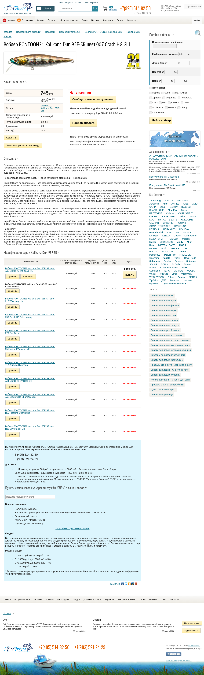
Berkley (174, 207)
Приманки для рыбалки (28, 32)
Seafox (167, 261)
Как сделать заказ (126, 599)
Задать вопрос (191, 630)
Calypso (170, 213)
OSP (186, 102)
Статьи (120, 20)
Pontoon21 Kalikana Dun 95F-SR (50, 108)
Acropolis (154, 203)
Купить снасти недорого (163, 389)
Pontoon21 (186, 97)
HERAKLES (181, 92)
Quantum (154, 258)
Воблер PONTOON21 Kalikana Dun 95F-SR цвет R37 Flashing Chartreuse (30, 411)
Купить (129, 274)
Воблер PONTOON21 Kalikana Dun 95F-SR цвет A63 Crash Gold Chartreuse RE (30, 395)
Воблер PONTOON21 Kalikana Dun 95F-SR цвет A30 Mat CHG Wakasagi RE (30, 269)
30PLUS (168, 200)
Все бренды (159, 87)
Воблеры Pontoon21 (69, 32)
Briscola (185, 210)
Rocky (177, 258)
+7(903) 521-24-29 (90, 647)
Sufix (184, 267)
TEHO (167, 270)
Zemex (181, 277)
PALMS (153, 251)
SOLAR (153, 264)
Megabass (170, 97)
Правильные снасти (161, 365)
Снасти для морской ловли (165, 330)
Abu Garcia (182, 200)
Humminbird (156, 232)
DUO (154, 102)
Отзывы (38, 599)
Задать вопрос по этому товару (23, 145)
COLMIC (153, 216)
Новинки (11, 20)
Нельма (188, 280)
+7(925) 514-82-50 (135, 8)
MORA (182, 245)
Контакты (131, 20)
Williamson (158, 107)
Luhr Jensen (158, 112)
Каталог (8, 32)
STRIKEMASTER (169, 267)
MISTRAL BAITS (166, 245)
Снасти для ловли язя (162, 295)
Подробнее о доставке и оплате (72, 528)
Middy (179, 242)
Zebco (171, 277)
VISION (164, 274)
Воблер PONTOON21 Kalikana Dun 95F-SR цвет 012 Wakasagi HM (30, 299)
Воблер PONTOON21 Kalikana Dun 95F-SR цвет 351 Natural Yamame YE (30, 347)
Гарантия (52, 20)
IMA (164, 102)
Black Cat (186, 207)
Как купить (108, 20)
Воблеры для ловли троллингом (168, 355)
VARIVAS (178, 270)
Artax (186, 203)
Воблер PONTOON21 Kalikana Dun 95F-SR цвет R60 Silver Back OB (30, 427)
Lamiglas (154, 235)
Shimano (191, 261)
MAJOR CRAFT (157, 239)
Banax (163, 207)
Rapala (156, 92)
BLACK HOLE (156, 210)
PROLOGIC (185, 255)
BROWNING (155, 213)
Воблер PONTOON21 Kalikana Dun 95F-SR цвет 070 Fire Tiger (30, 331)
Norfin (164, 248)
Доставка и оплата (69, 20)
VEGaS (191, 270)
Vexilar (152, 274)
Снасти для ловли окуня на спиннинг (170, 345)
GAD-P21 (154, 223)
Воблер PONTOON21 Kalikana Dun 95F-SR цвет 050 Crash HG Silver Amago (30, 315)
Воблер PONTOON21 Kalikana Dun (103, 32)
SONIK (164, 264)
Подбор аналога (83, 122)
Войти (197, 20)
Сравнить (11, 137)
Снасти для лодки (160, 370)
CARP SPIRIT (185, 213)
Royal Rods (190, 258)
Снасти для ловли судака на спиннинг (171, 350)
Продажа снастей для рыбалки (167, 384)
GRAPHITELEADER (159, 226)
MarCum (173, 239)
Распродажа (27, 20)
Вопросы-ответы (22, 599)
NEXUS (153, 248)
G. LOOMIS (187, 219)
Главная (7, 599)
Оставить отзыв (191, 623)
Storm (167, 92)
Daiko (182, 216)
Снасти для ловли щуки (163, 300)
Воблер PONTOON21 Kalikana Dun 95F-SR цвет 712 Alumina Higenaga (30, 363)
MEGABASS (166, 242)
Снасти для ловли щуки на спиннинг (170, 340)
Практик (153, 283)
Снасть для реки (181, 379)
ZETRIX (193, 277)
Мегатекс (175, 280)
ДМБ (163, 280)
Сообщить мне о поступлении (92, 99)
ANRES (175, 102)
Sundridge (154, 270)
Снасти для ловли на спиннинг (167, 335)
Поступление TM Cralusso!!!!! (164, 176)
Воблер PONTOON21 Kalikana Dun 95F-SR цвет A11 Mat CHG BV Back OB (30, 379)
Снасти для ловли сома (163, 315)
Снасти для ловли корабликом (167, 360)
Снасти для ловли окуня (163, 310)
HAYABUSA (180, 226)
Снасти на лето (180, 370)
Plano (183, 251)
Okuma (175, 248)
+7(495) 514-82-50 (54, 647)
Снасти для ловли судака (164, 320)
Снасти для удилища (162, 394)
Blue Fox (172, 210)
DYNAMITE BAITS (167, 219)
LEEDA (166, 235)
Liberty (183, 107)
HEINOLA (154, 229)
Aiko (165, 203)
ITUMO (172, 107)
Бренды (95, 20)
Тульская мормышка (174, 283)
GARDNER (169, 223)
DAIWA (192, 216)
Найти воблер (161, 120)
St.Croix (176, 264)
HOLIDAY (184, 229)
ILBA (169, 232)
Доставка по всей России (175, 138)
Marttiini (186, 239)
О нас (85, 20)
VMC (174, 274)
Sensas (178, 261)
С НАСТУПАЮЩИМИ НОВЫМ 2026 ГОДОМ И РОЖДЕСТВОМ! (173, 157)
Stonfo (187, 264)
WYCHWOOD (156, 277)
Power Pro (170, 255)
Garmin (182, 223)
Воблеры (50, 32)
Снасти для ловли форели (165, 305)
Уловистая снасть (160, 379)
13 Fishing (155, 200)
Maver (152, 242)
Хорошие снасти (183, 365)
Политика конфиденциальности (178, 660)
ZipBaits (156, 97)
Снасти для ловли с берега (165, 374)
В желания (28, 276)
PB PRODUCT (168, 251)
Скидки (40, 20)
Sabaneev (154, 261)
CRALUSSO (168, 216)
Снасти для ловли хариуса (165, 325)
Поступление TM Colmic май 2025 (167, 185)
